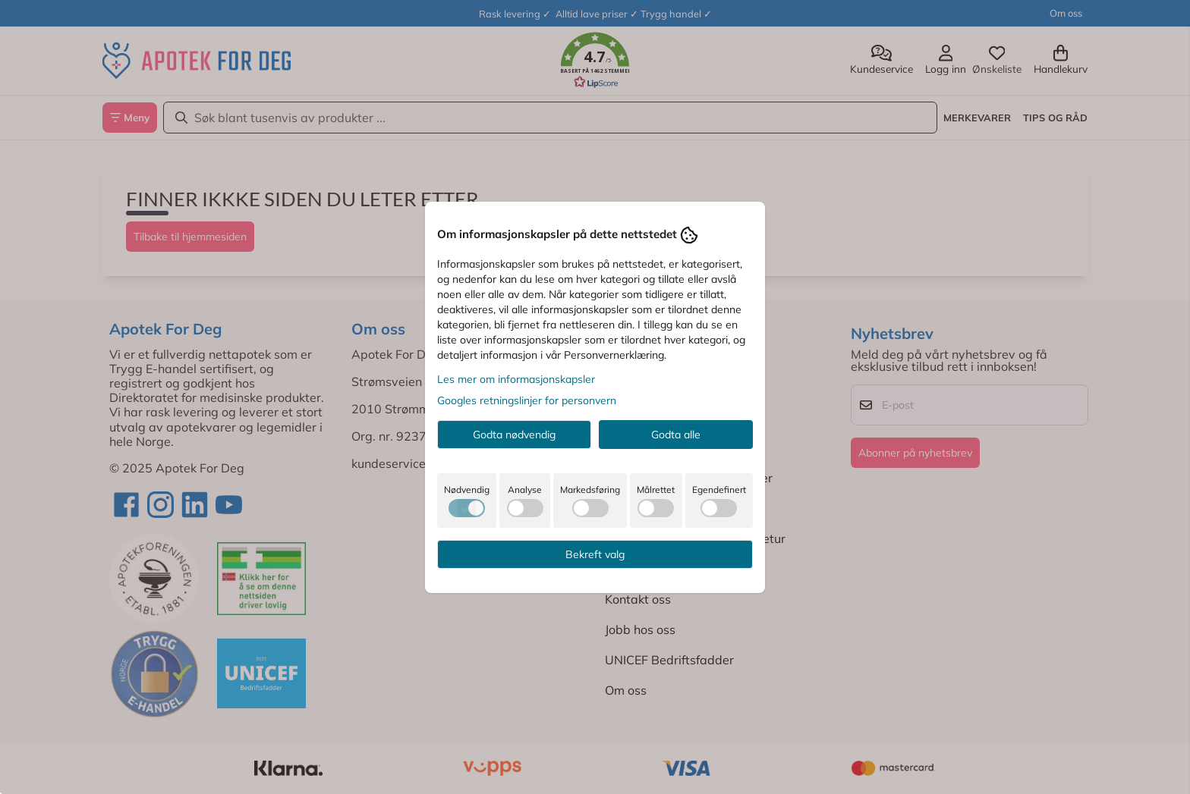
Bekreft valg (595, 554)
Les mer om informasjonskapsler (516, 379)
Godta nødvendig (514, 434)
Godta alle (675, 434)
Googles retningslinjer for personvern (526, 400)
